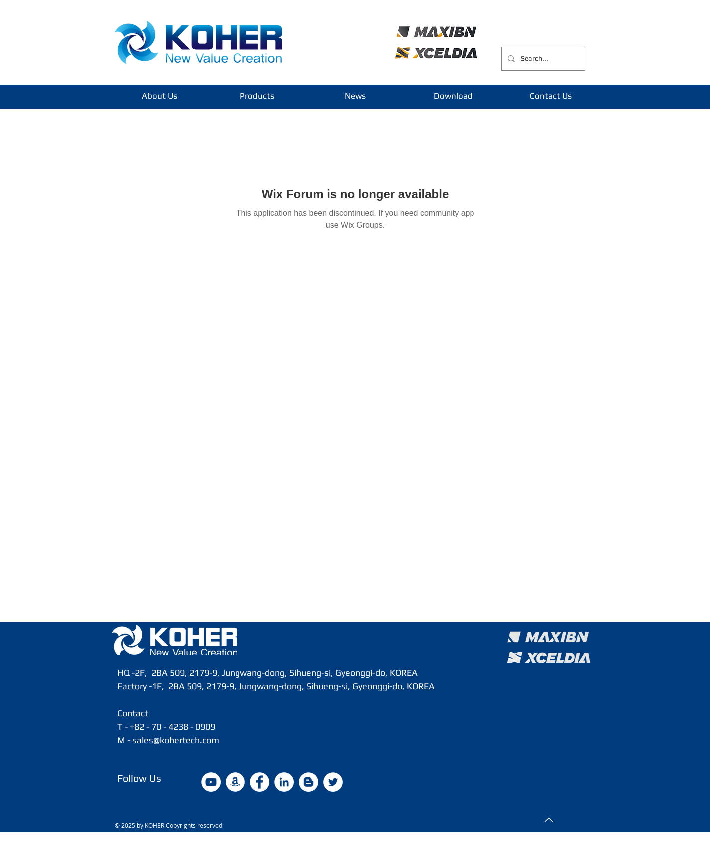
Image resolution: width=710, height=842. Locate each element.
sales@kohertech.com (175, 740)
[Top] (547, 819)
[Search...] (542, 58)
